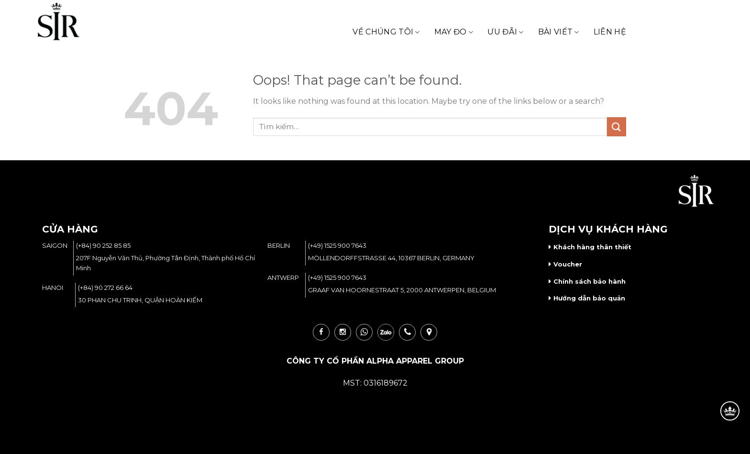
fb (321, 332)
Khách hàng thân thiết (592, 247)
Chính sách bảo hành (589, 281)
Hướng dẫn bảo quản (589, 298)
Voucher (567, 264)
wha (364, 332)
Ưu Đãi (505, 31)
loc (428, 332)
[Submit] (616, 126)
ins (342, 332)
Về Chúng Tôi (386, 31)
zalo (385, 332)
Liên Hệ (610, 31)
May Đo (453, 31)
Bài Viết (558, 31)
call (407, 332)
